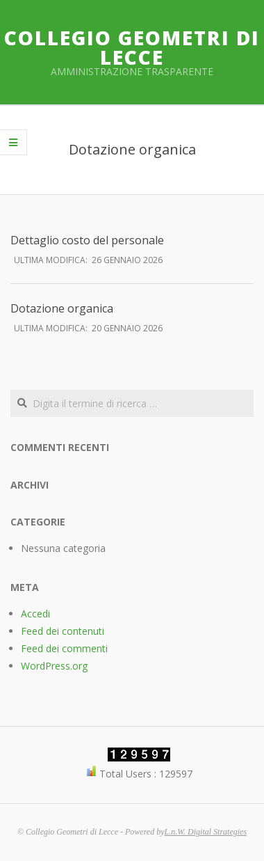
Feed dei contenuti (62, 631)
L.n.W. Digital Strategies (206, 832)
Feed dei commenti (64, 648)
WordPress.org (54, 665)
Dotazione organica (61, 308)
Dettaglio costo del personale (87, 240)
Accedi (35, 613)
